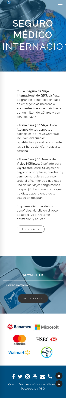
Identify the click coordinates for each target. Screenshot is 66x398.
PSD (42, 388)
